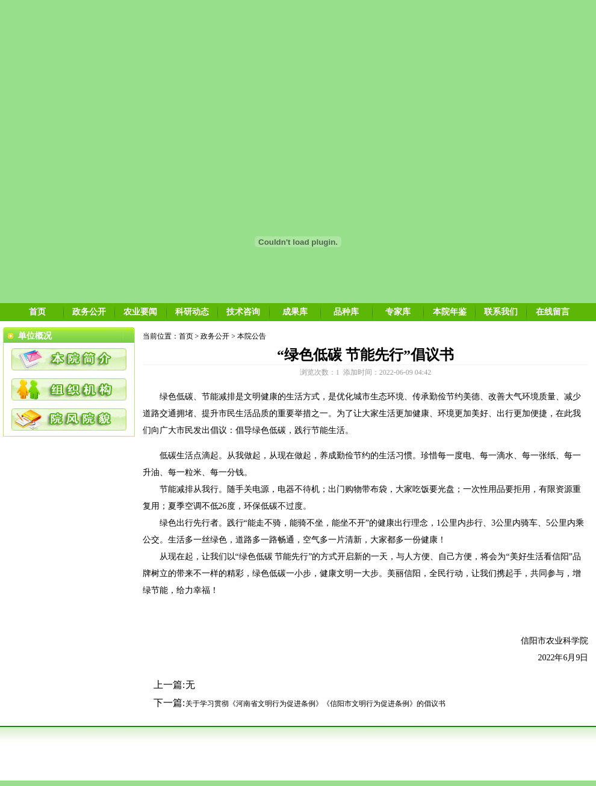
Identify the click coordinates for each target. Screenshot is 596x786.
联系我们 (501, 311)
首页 (37, 311)
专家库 (398, 311)
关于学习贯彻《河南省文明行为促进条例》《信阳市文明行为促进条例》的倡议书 (315, 703)
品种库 (346, 311)
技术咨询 (243, 311)
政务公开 (89, 311)
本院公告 (251, 336)
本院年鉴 (450, 311)
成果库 (295, 311)
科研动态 (192, 311)
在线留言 (553, 311)
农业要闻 (140, 311)
